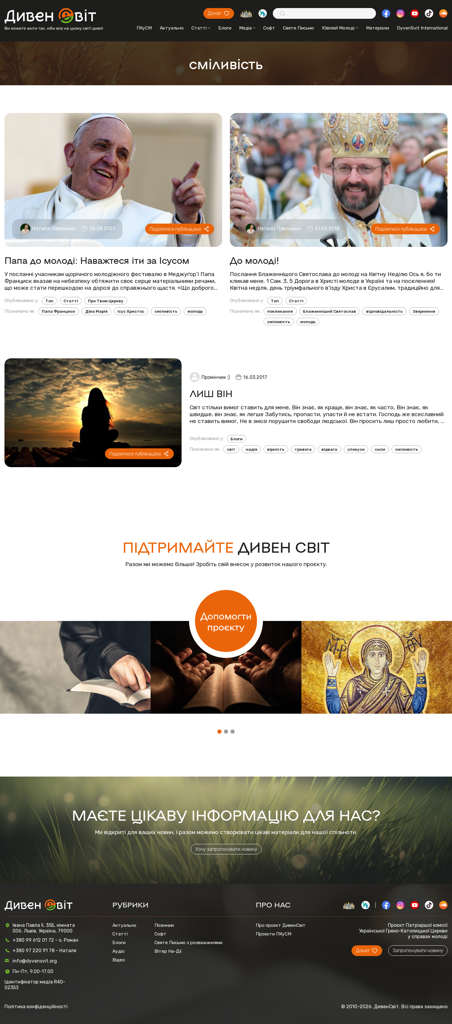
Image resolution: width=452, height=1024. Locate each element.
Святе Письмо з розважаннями (188, 942)
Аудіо (118, 951)
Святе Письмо (298, 28)
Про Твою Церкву (105, 300)
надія (251, 449)
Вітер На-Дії (168, 951)
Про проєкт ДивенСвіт (281, 925)
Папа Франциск (58, 311)
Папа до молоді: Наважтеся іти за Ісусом (96, 259)
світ (231, 449)
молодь (195, 311)
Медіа (247, 28)
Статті (200, 28)
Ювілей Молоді (340, 28)
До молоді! (254, 259)
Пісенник (164, 925)
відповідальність (384, 311)
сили (380, 449)
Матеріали (377, 28)
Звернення (424, 311)
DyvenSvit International (422, 28)
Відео (118, 960)
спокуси (356, 449)
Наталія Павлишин (54, 228)
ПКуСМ (144, 28)
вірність (275, 449)
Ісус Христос (130, 311)
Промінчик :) (216, 377)
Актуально (172, 28)
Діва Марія (96, 311)
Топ (49, 300)
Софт (269, 28)
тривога (303, 449)
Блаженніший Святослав (329, 311)
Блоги (224, 28)
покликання (280, 311)
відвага (329, 449)
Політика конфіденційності (36, 1006)
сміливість (165, 311)
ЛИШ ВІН (211, 393)
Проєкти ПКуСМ (273, 934)
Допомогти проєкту (226, 621)
